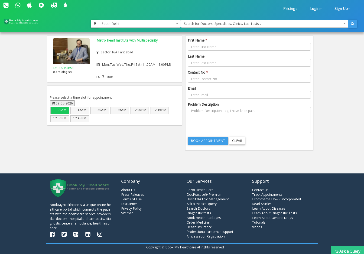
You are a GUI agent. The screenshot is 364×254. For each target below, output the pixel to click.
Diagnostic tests (199, 213)
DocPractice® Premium (204, 194)
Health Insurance (199, 227)
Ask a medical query (202, 204)
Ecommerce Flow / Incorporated (276, 199)
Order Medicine (198, 222)
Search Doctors (198, 208)
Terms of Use (131, 199)
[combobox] (140, 24)
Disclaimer (129, 204)
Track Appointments (267, 194)
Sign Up (342, 8)
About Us (128, 190)
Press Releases (132, 194)
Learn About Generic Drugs (272, 217)
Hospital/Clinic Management (208, 199)
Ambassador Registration (206, 236)
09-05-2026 (62, 103)
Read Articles (262, 204)
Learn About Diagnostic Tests (274, 213)
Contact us (260, 190)
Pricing (290, 8)
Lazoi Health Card (200, 190)
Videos (257, 227)
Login (316, 8)
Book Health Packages (204, 217)
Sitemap (127, 213)
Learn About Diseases (268, 208)
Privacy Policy (131, 208)
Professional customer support (210, 231)
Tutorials (258, 222)
